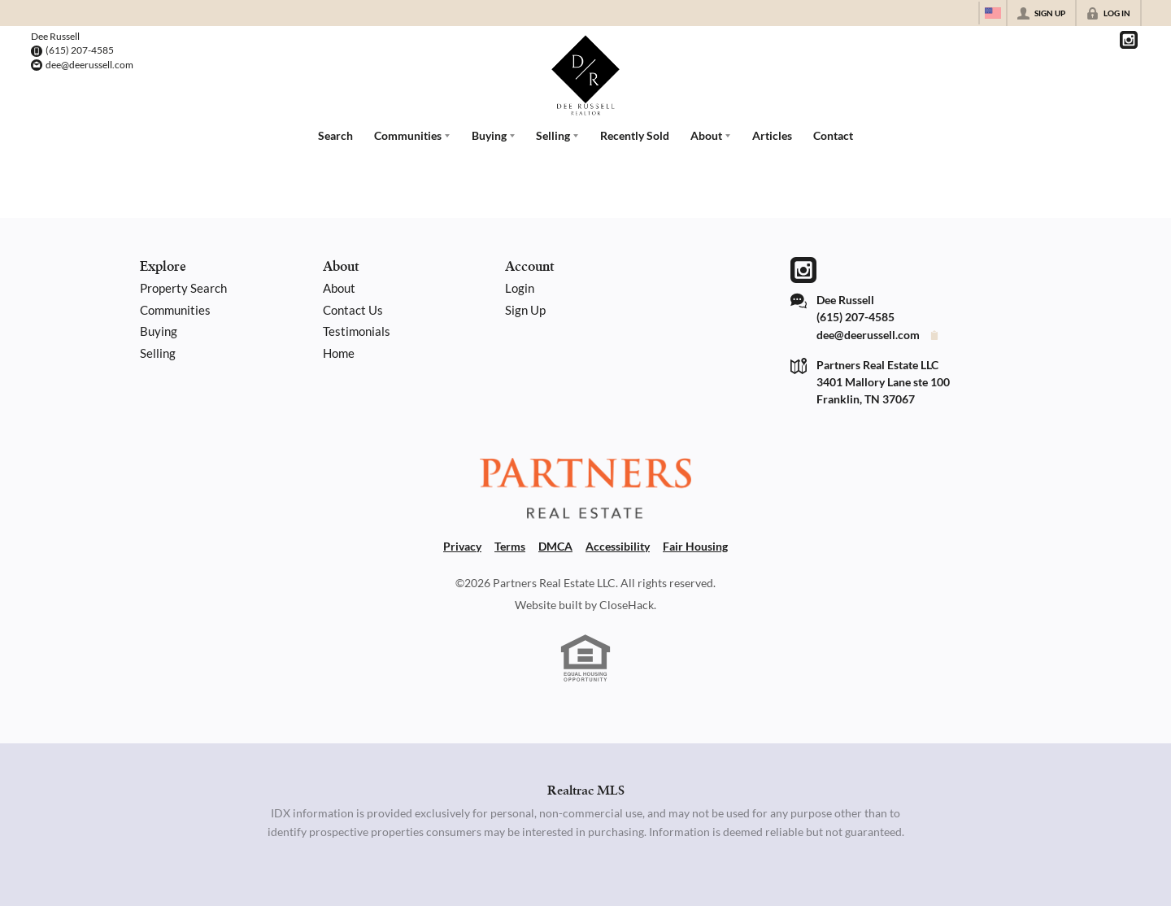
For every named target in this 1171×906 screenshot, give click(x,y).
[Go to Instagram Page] (1129, 40)
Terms (509, 546)
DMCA (555, 546)
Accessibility (618, 546)
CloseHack (626, 605)
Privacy (462, 546)
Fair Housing (695, 546)
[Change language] (993, 13)
